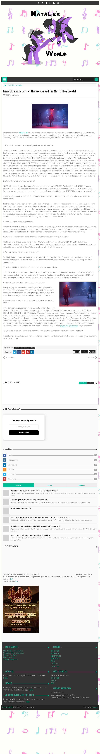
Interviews (27, 348)
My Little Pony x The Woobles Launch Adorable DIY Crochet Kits (30, 535)
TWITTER (54, 664)
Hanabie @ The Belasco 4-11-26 (21, 508)
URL (92, 352)
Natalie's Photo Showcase (13, 653)
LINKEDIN (54, 659)
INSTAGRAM (56, 656)
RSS (53, 661)
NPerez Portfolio (10, 655)
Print (84, 352)
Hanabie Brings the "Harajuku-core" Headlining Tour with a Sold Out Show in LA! (35, 526)
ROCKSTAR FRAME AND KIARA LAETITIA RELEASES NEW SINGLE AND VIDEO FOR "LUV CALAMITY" (40, 517)
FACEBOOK (55, 654)
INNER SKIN (23, 133)
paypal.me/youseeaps (69, 326)
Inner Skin (17, 348)
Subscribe (24, 432)
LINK (11, 579)
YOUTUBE (55, 666)
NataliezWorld (7, 707)
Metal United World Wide (13, 651)
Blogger (95, 707)
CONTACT (55, 651)
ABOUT (54, 681)
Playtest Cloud (9, 657)
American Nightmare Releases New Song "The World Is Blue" (29, 499)
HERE (5, 678)
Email (76, 352)
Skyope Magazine (10, 659)
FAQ (52, 683)
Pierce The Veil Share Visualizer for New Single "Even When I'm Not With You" (34, 490)
